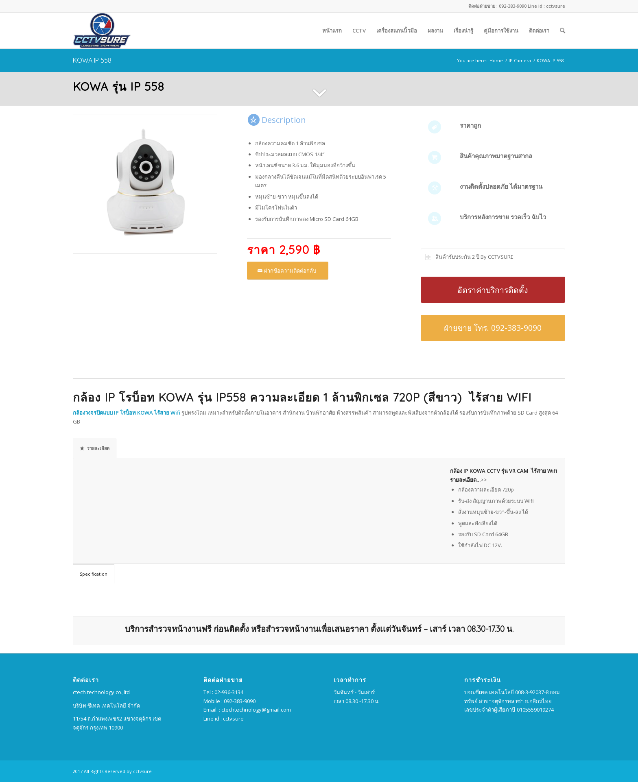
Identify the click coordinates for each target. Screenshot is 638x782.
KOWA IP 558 (92, 60)
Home (496, 60)
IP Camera (520, 60)
